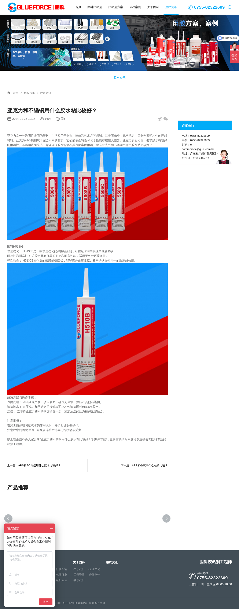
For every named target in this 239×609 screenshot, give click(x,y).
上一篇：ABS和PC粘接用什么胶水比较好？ (34, 465)
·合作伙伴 (94, 574)
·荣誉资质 (79, 574)
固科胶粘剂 (94, 7)
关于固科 (153, 7)
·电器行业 (61, 574)
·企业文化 (94, 569)
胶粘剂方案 (115, 7)
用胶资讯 (171, 7)
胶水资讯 (119, 77)
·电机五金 (61, 580)
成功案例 (135, 7)
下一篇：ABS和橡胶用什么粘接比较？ (144, 465)
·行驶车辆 (61, 569)
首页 (78, 7)
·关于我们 (79, 569)
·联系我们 (79, 580)
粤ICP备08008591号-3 (91, 603)
